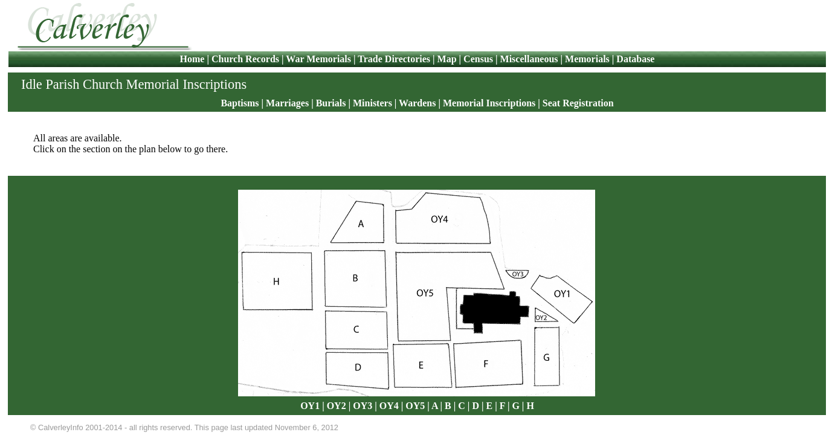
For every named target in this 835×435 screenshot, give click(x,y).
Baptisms (240, 103)
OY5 (415, 406)
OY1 (310, 406)
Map (447, 59)
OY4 (389, 406)
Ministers (372, 103)
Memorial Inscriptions (489, 103)
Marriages (287, 103)
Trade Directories (394, 59)
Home (193, 59)
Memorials (587, 59)
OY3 (362, 406)
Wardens (417, 103)
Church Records (245, 59)
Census (478, 59)
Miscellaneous (529, 59)
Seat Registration (578, 103)
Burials (331, 103)
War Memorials (318, 59)
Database (635, 59)
